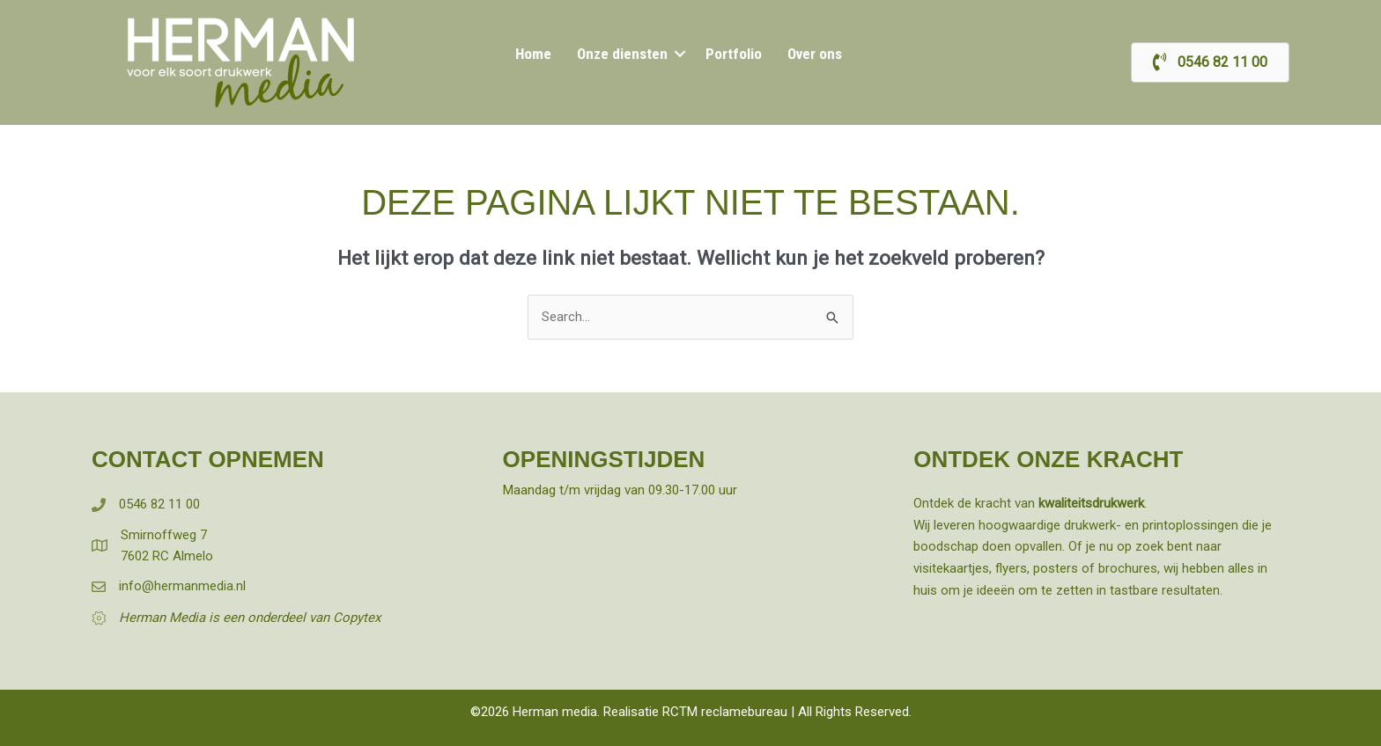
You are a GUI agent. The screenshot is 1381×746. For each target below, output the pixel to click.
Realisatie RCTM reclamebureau (695, 712)
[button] (679, 54)
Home (536, 53)
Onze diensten (624, 53)
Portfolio (732, 53)
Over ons (811, 53)
